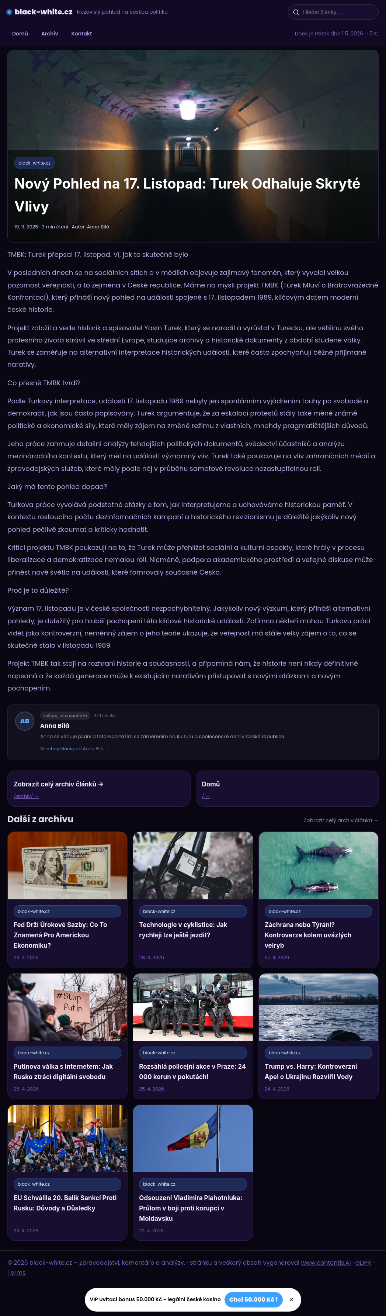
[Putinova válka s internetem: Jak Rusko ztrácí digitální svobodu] (67, 1036)
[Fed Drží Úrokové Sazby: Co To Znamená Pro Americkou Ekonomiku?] (67, 900)
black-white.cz (44, 12)
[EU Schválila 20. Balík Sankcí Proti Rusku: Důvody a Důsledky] (67, 1173)
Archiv (49, 33)
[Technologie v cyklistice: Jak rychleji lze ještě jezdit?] (193, 900)
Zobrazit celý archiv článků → (341, 820)
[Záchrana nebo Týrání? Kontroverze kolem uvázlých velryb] (318, 900)
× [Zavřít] (291, 1299)
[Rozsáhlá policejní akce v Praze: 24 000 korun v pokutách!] (193, 1036)
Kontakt (82, 33)
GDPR (363, 1262)
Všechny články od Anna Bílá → (74, 748)
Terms (16, 1272)
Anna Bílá (54, 725)
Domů (20, 33)
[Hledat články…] (338, 11)
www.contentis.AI (326, 1262)
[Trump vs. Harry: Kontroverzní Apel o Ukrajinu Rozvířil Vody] (318, 1036)
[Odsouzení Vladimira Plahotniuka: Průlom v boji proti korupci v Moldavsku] (193, 1173)
